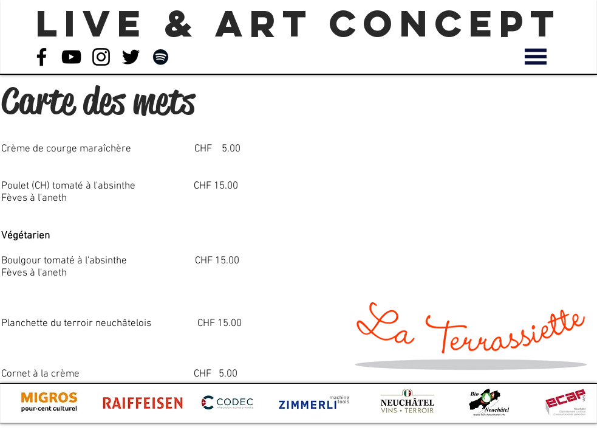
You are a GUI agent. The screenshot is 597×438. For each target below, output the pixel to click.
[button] (535, 56)
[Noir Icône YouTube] (71, 57)
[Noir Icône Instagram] (101, 57)
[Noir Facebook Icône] (41, 57)
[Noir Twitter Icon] (131, 57)
